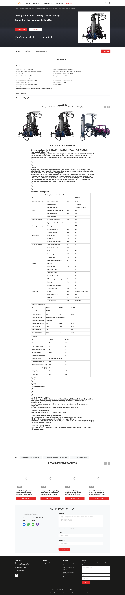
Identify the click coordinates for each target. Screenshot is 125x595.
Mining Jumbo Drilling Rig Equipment (31, 457)
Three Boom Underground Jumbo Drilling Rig (56, 457)
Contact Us (45, 572)
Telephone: (62, 540)
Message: (61, 513)
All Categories (65, 576)
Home (16, 8)
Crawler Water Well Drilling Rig (68, 564)
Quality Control (46, 569)
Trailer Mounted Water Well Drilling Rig (68, 573)
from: (60, 532)
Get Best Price (21, 29)
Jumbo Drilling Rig (29, 8)
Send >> (86, 582)
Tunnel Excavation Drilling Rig (79, 457)
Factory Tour (46, 566)
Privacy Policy (70, 589)
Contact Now (64, 549)
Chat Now (36, 29)
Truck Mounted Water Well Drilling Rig (68, 568)
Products (21, 8)
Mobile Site (61, 589)
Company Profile (46, 563)
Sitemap (54, 589)
